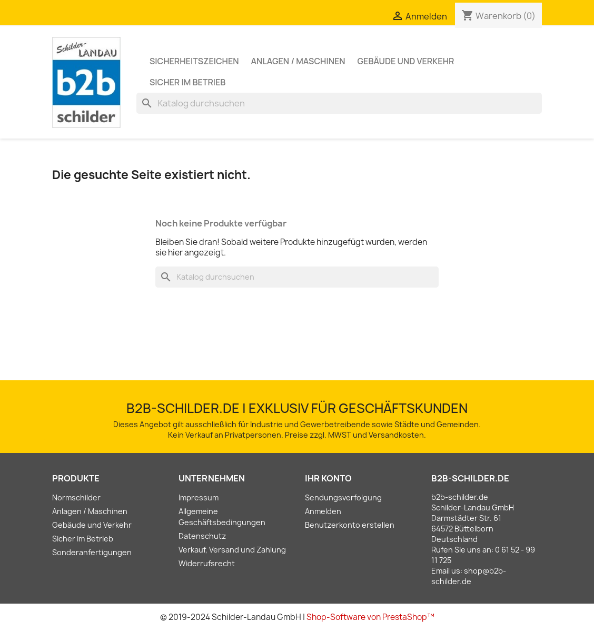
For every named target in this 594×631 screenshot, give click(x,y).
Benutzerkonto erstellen (349, 525)
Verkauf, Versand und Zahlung (232, 550)
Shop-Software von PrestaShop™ (370, 617)
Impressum (199, 497)
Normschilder (76, 497)
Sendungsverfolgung (343, 497)
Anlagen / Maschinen (298, 61)
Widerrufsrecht (207, 563)
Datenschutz (202, 536)
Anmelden (323, 511)
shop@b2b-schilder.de (468, 576)
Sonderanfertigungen (92, 552)
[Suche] (339, 103)
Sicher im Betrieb (187, 82)
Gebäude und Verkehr (406, 61)
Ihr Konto (328, 478)
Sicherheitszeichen (194, 61)
